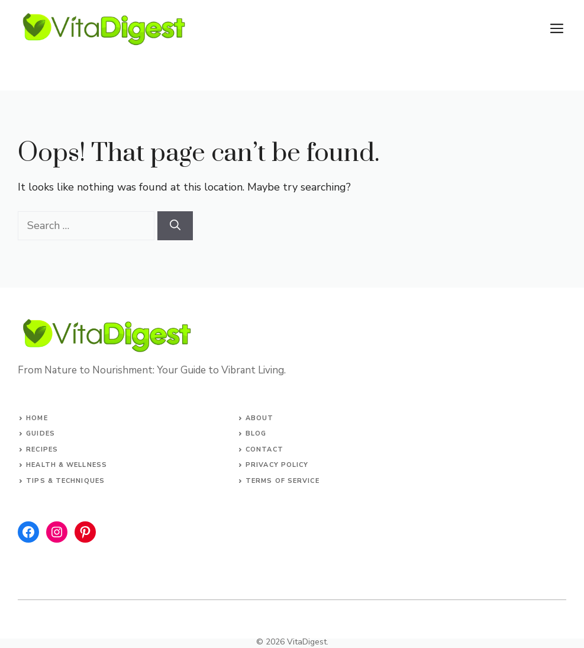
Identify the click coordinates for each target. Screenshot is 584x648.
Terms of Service (283, 480)
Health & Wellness (66, 464)
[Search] (175, 225)
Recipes (42, 449)
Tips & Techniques (65, 480)
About (260, 418)
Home (36, 418)
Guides (40, 433)
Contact (264, 449)
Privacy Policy (277, 464)
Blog (256, 433)
